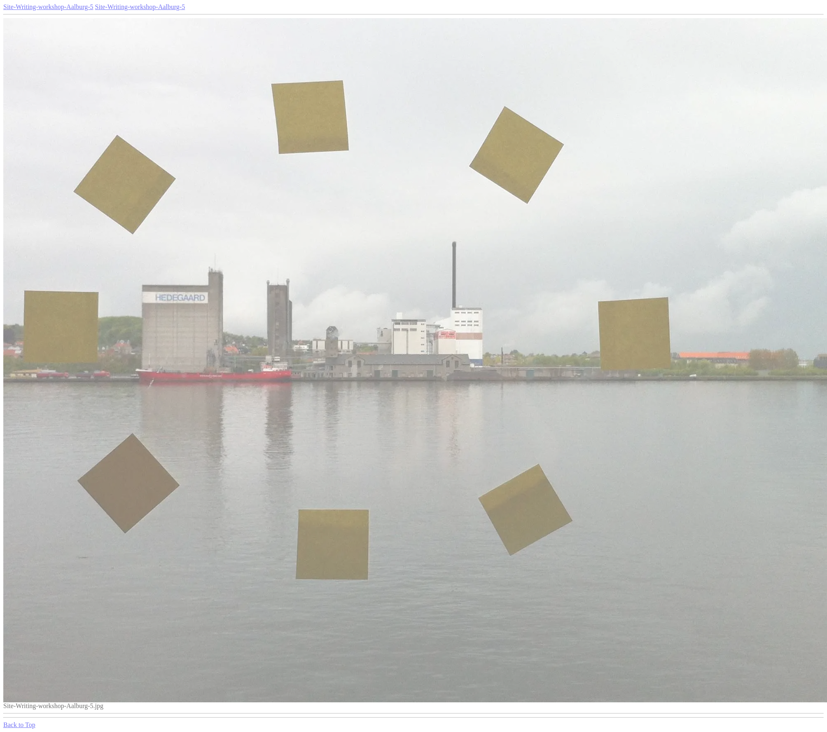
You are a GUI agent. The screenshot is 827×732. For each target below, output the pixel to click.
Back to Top (19, 724)
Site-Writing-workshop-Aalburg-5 (48, 6)
